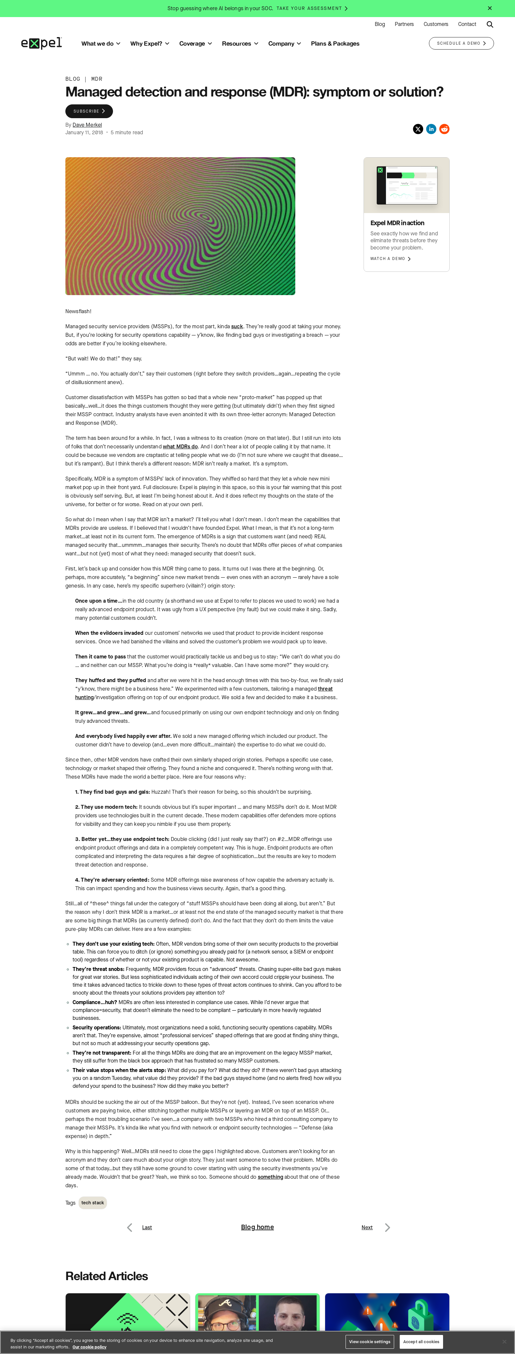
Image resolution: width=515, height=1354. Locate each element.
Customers (436, 24)
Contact (467, 24)
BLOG (72, 78)
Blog (380, 24)
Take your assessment (309, 8)
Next (387, 1223)
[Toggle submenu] (118, 43)
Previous (137, 1223)
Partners (404, 24)
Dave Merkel (87, 124)
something (270, 1176)
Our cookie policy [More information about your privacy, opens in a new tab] (89, 1347)
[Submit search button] (490, 24)
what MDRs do (180, 446)
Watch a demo (388, 258)
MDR (96, 78)
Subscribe (87, 111)
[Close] (504, 1341)
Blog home (257, 1227)
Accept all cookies (421, 1341)
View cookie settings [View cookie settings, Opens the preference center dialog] (370, 1341)
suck (237, 326)
